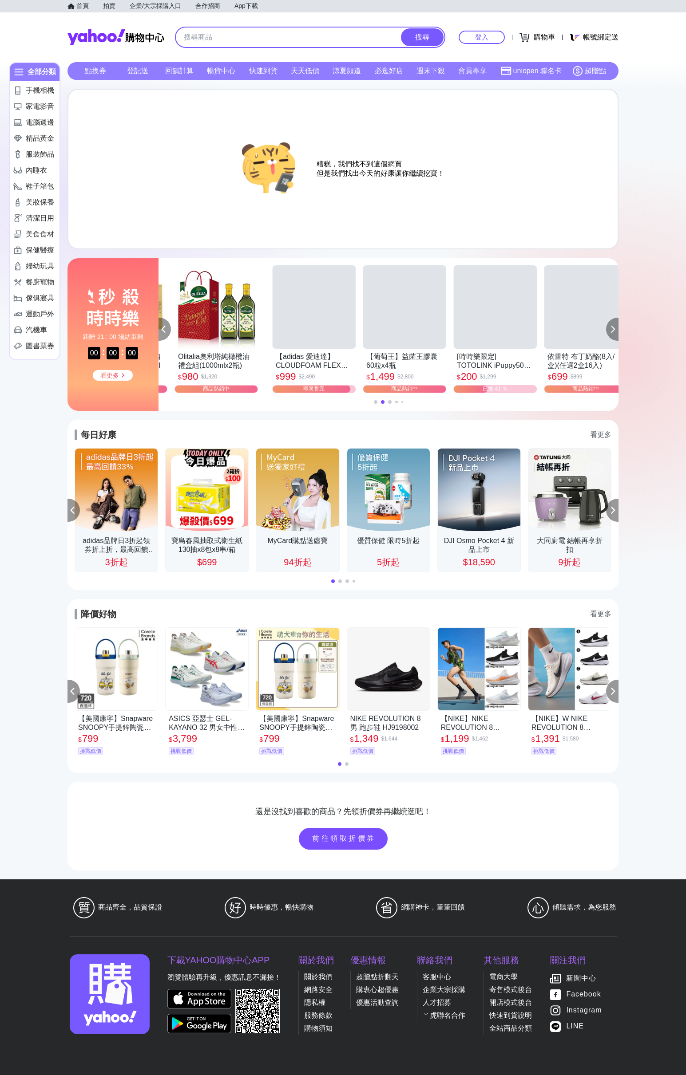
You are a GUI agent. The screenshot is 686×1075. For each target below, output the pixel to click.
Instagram (584, 1010)
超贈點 (589, 71)
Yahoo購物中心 (115, 37)
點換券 (95, 71)
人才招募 (437, 1002)
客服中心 (437, 976)
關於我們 (318, 976)
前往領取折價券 (344, 838)
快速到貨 (263, 71)
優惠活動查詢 (377, 1002)
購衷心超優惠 (377, 989)
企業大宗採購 (444, 989)
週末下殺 (430, 71)
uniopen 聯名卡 (531, 71)
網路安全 (318, 989)
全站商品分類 (510, 1028)
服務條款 (318, 1015)
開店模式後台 (510, 1002)
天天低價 (305, 71)
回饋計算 (179, 71)
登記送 (137, 71)
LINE (575, 1026)
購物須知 (318, 1028)
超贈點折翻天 (377, 976)
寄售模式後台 (510, 989)
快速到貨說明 (510, 1015)
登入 (481, 37)
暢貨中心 (221, 71)
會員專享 (472, 71)
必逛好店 (389, 71)
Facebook (583, 994)
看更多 (600, 434)
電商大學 (503, 976)
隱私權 (314, 1002)
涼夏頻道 (347, 71)
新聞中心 (581, 978)
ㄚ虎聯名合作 (444, 1015)
